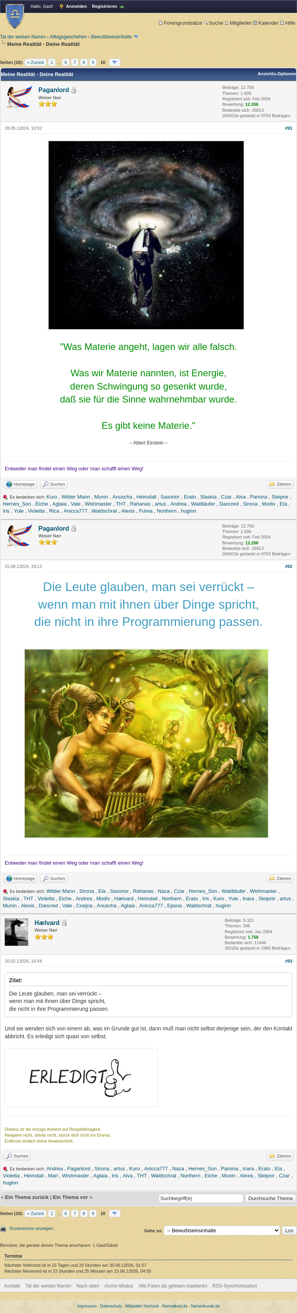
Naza (164, 891)
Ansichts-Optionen (277, 73)
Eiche (41, 504)
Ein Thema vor (70, 1197)
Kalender (266, 23)
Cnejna (84, 906)
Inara (248, 898)
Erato (190, 497)
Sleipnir (280, 497)
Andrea (178, 504)
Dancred (229, 504)
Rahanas (140, 504)
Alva (241, 497)
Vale (75, 504)
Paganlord (53, 90)
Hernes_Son (17, 504)
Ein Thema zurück (27, 1197)
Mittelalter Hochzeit (142, 1306)
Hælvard (124, 898)
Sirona (250, 504)
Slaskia (208, 497)
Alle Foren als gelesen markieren (172, 1286)
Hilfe (287, 23)
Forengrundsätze (180, 23)
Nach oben (87, 1286)
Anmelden (76, 6)
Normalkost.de (174, 1306)
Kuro (52, 497)
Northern (167, 511)
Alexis (128, 511)
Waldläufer (203, 504)
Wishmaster (98, 504)
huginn (188, 511)
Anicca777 (75, 511)
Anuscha (122, 497)
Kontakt (12, 1286)
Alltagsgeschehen (68, 37)
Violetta (36, 511)
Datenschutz (111, 1306)
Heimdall (146, 497)
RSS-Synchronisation (234, 1286)
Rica (54, 511)
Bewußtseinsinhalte (111, 37)
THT (121, 504)
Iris (6, 511)
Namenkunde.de (205, 1306)
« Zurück (35, 62)
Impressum (86, 1306)
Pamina (258, 497)
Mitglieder (238, 23)
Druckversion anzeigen (31, 1228)
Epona (174, 906)
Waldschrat (104, 511)
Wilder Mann (76, 497)
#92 (288, 566)
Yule (19, 511)
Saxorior (170, 497)
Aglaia (60, 504)
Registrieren (104, 6)
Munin (101, 497)
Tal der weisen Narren (23, 37)
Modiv (268, 504)
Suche (213, 23)
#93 (288, 961)
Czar (226, 497)
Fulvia (146, 511)
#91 (288, 128)
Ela (283, 504)
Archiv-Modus (119, 1286)
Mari (53, 1176)
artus (160, 504)
